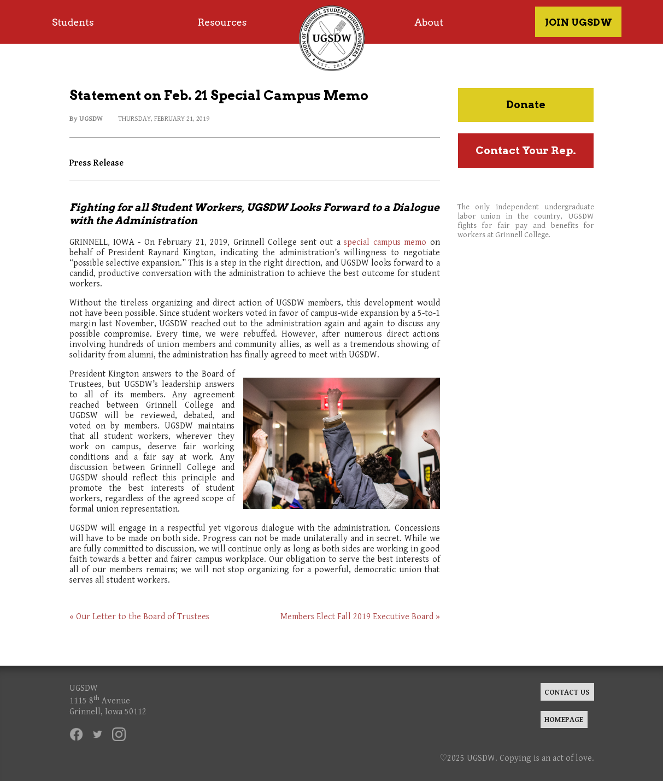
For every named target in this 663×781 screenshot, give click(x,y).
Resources (222, 22)
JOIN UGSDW (578, 22)
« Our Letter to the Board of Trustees (139, 617)
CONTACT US (567, 692)
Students (72, 22)
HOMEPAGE (563, 719)
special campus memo (385, 242)
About (428, 22)
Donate (525, 104)
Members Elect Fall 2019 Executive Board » (360, 617)
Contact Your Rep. (526, 150)
